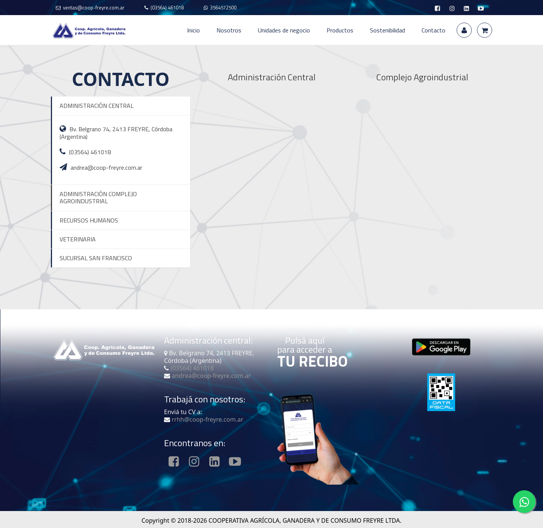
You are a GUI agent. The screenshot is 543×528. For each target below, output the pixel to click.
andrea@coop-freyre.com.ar (106, 167)
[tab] (120, 106)
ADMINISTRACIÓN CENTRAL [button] (96, 105)
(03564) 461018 (167, 7)
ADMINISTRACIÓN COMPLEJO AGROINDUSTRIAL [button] (98, 197)
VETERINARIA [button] (78, 239)
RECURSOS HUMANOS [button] (89, 220)
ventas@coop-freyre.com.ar (93, 7)
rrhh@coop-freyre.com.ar (206, 419)
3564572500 (223, 7)
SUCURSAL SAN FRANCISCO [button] (96, 257)
